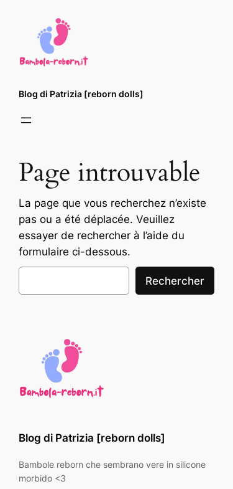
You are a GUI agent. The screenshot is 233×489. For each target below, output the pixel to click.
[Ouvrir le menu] (26, 120)
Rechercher (174, 281)
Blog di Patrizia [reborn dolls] (81, 93)
